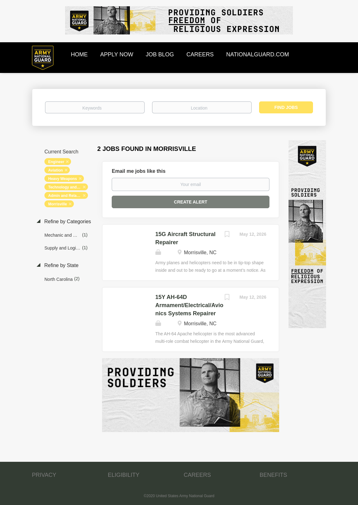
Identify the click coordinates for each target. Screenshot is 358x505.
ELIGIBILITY (124, 475)
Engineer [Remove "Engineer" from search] (56, 162)
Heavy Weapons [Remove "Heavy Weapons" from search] (62, 179)
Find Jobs (286, 107)
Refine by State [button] (61, 265)
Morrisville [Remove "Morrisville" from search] (57, 204)
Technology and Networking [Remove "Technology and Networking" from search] (68, 187)
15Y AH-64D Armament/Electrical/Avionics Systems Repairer (189, 305)
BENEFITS (273, 475)
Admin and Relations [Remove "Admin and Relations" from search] (66, 195)
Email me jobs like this (139, 171)
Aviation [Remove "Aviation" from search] (55, 170)
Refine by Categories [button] (67, 221)
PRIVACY (44, 475)
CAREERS (197, 475)
